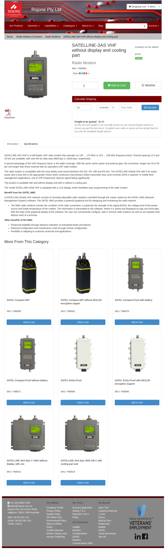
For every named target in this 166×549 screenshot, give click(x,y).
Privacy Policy (54, 511)
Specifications (31, 144)
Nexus (101, 517)
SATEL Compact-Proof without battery (27, 380)
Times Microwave (107, 533)
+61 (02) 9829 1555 (19, 502)
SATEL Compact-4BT (18, 300)
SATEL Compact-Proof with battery (133, 300)
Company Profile (55, 507)
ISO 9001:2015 (54, 517)
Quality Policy (53, 514)
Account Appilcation (82, 507)
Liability (76, 527)
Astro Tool (103, 507)
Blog (101, 25)
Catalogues (70, 25)
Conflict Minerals (55, 530)
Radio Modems (52, 36)
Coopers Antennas (107, 511)
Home (10, 36)
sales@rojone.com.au (20, 506)
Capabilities (52, 25)
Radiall (101, 527)
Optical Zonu (104, 520)
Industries (34, 25)
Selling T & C (79, 511)
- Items (142, 6)
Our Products (16, 25)
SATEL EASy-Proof (71, 380)
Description (12, 144)
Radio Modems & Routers (29, 36)
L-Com (101, 514)
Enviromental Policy (56, 520)
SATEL (101, 530)
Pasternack (104, 523)
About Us (88, 25)
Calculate (150, 107)
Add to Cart (117, 85)
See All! (102, 536)
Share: (81, 73)
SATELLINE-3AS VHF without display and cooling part (90, 36)
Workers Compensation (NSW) (79, 533)
